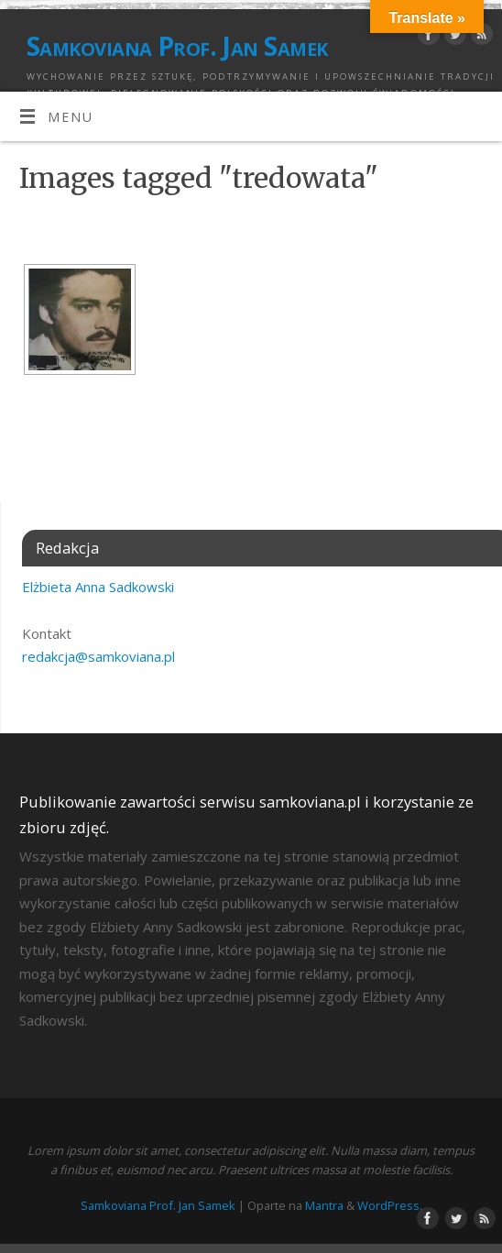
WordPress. (389, 1205)
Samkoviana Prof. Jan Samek (177, 45)
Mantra (324, 1205)
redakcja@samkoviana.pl (98, 656)
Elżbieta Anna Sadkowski (98, 586)
